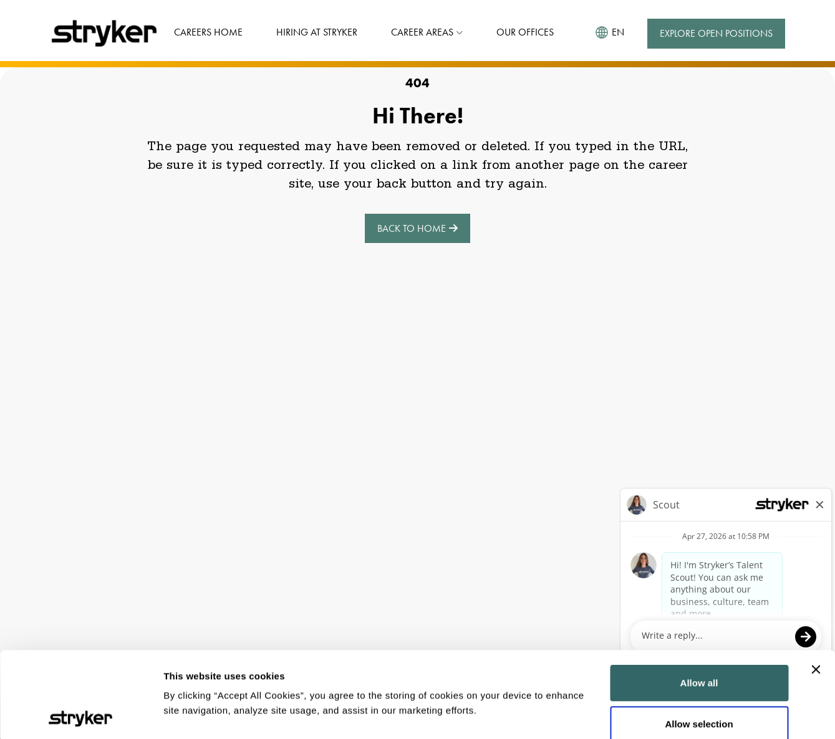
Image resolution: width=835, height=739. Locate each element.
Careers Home (208, 32)
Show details (192, 714)
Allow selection (699, 638)
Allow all (699, 597)
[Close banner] (815, 583)
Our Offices (525, 32)
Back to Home (417, 228)
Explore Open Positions (716, 33)
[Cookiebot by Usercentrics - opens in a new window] (80, 714)
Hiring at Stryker (316, 32)
